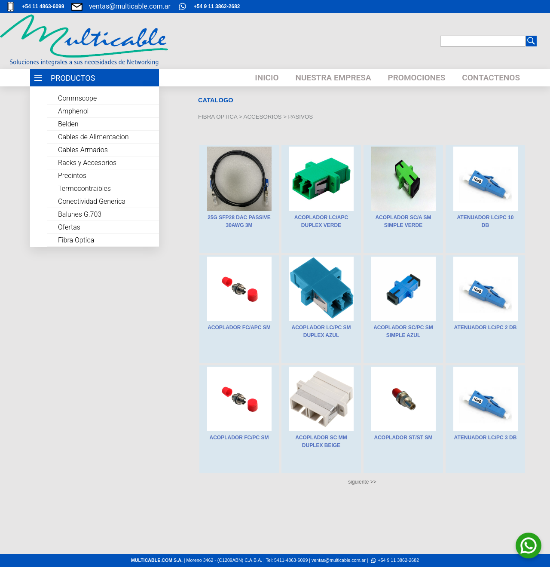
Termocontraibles (84, 188)
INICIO (266, 78)
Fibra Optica (76, 240)
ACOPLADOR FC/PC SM (239, 438)
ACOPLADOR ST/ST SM (403, 438)
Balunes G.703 (79, 214)
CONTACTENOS (491, 78)
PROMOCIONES (417, 78)
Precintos (72, 176)
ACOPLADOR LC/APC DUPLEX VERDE (321, 221)
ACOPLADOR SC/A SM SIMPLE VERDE (403, 221)
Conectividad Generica (91, 201)
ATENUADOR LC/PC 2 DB (485, 328)
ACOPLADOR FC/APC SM (239, 328)
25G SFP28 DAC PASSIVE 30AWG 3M (239, 221)
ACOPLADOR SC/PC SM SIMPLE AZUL (403, 331)
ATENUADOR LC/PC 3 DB (485, 438)
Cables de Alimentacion (93, 137)
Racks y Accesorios (87, 163)
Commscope (77, 98)
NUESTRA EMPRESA (333, 78)
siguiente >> (362, 482)
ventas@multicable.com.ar (130, 6)
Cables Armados (83, 150)
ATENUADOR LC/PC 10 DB (485, 221)
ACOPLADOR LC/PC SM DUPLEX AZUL (321, 331)
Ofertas (69, 227)
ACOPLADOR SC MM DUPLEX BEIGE (321, 441)
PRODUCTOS (73, 78)
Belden (68, 124)
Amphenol (73, 111)
